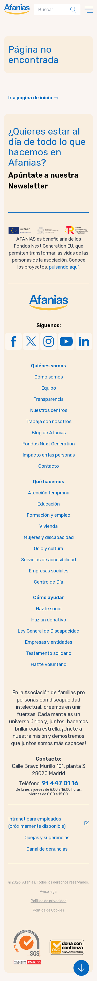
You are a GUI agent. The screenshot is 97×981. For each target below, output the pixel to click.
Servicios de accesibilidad (48, 560)
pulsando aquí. (64, 267)
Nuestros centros (48, 410)
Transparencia (48, 399)
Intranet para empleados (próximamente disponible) (37, 822)
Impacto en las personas (49, 455)
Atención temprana (48, 493)
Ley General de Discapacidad (48, 631)
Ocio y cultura (48, 548)
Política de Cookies (48, 910)
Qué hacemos (48, 482)
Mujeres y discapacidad (49, 537)
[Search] (53, 9)
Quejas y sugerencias (47, 837)
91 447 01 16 (60, 783)
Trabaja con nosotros (48, 421)
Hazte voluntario (48, 664)
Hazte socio (49, 609)
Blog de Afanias (49, 433)
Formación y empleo (48, 515)
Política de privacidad (48, 901)
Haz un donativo (48, 620)
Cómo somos (48, 377)
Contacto (48, 466)
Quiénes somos (48, 366)
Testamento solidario (48, 653)
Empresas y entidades (48, 642)
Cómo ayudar (48, 597)
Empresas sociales (48, 571)
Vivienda (48, 526)
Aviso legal (48, 891)
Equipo (48, 388)
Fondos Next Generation (48, 444)
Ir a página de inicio (30, 98)
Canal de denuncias (47, 849)
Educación (48, 504)
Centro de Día (48, 582)
